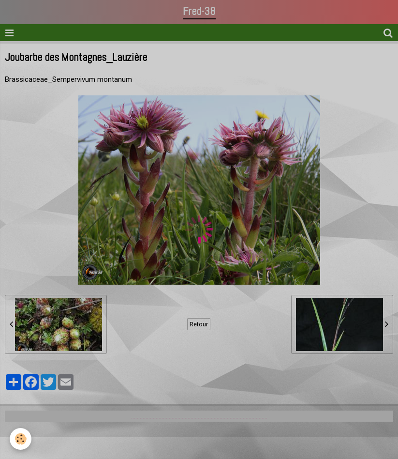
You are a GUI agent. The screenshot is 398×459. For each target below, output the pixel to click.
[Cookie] (20, 439)
